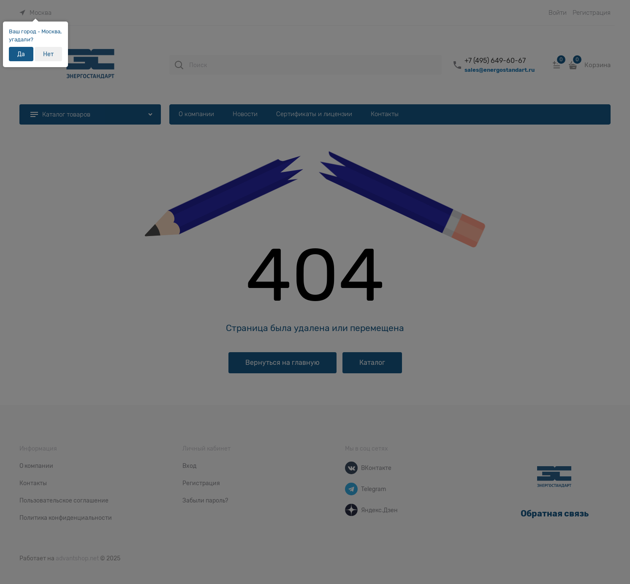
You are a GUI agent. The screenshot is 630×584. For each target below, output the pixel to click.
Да (21, 54)
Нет (48, 54)
